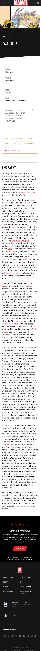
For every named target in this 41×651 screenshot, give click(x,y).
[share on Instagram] (12, 636)
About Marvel (9, 577)
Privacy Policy (25, 647)
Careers (6, 587)
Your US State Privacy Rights (12, 650)
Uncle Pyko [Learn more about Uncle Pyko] (9, 273)
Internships (8, 591)
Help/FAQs (7, 582)
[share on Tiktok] (35, 636)
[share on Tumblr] (16, 636)
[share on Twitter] (8, 636)
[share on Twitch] (31, 636)
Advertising (25, 577)
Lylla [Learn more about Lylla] (10, 248)
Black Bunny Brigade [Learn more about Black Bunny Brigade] (19, 240)
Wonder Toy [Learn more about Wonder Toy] (7, 444)
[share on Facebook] (4, 636)
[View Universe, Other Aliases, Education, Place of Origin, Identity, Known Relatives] (19, 115)
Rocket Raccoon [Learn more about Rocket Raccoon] (28, 192)
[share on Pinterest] (28, 636)
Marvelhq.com (26, 587)
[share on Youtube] (20, 636)
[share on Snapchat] (24, 636)
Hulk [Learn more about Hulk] (4, 224)
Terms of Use (15, 647)
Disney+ (23, 582)
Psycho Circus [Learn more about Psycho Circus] (11, 323)
